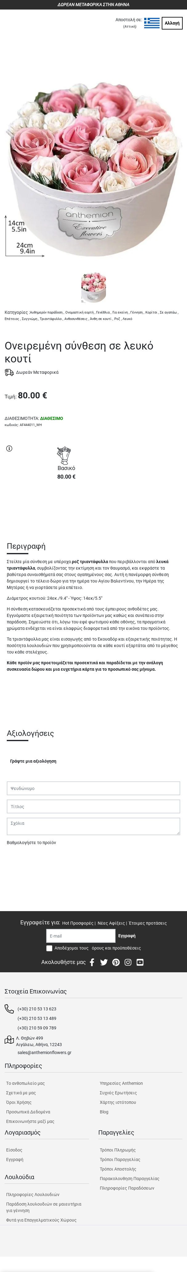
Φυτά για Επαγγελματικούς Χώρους (41, 1220)
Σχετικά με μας (21, 1092)
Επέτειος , (13, 319)
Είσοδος (14, 1150)
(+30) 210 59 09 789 (37, 1027)
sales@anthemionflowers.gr (44, 1052)
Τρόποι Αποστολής (118, 1169)
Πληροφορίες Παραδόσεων (127, 1188)
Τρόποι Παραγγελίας (120, 1159)
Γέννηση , (137, 312)
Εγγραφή (14, 1159)
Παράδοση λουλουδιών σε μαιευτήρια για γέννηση (43, 1207)
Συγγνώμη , (30, 319)
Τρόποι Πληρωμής (118, 1150)
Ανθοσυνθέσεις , (76, 319)
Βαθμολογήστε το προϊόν (31, 842)
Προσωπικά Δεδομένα (28, 1111)
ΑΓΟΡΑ (66, 506)
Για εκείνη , (120, 312)
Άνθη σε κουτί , (101, 319)
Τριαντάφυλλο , (51, 319)
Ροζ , (118, 319)
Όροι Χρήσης (19, 1102)
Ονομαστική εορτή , (80, 312)
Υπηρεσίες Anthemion (121, 1083)
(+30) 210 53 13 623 (37, 1008)
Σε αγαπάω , (169, 312)
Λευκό (127, 319)
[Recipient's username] (81, 936)
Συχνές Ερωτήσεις (118, 1092)
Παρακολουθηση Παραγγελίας (130, 1178)
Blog (104, 1111)
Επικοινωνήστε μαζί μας (30, 1121)
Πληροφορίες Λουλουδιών (32, 1194)
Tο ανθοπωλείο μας (25, 1083)
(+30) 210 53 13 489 (37, 1018)
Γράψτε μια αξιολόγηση (33, 761)
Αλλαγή (172, 23)
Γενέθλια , (103, 312)
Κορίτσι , (152, 312)
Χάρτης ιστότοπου (118, 1102)
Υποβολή (19, 858)
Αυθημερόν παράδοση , (47, 312)
